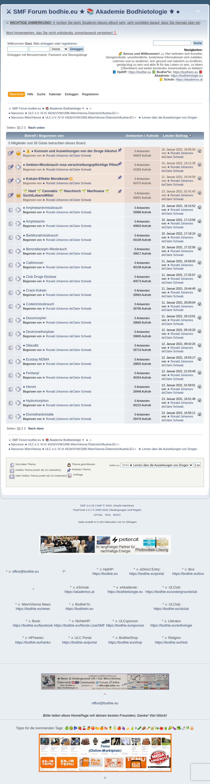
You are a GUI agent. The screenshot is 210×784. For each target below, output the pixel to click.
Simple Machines (123, 505)
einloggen (47, 43)
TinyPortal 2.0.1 (82, 509)
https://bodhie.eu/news (33, 609)
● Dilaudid (30, 345)
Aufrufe (152, 136)
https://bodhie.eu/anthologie (171, 625)
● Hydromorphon (35, 401)
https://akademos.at (189, 79)
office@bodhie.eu (25, 571)
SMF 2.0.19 (87, 505)
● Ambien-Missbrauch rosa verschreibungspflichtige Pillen (70, 165)
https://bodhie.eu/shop (125, 642)
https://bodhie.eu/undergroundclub (171, 592)
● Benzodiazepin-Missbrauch (45, 249)
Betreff (30, 136)
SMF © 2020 (104, 505)
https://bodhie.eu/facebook (33, 625)
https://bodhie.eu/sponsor (125, 625)
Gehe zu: (114, 465)
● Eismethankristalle (38, 414)
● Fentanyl (31, 373)
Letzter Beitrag (177, 136)
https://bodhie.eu (140, 72)
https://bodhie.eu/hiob (171, 642)
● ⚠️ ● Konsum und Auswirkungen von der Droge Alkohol (70, 151)
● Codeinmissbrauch (38, 304)
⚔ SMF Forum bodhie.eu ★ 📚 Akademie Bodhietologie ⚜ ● (93, 11)
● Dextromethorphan (38, 332)
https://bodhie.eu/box (188, 574)
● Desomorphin (34, 318)
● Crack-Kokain (34, 290)
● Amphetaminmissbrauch (42, 208)
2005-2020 (101, 509)
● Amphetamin (34, 221)
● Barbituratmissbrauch (40, 235)
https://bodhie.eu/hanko (33, 642)
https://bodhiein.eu (185, 72)
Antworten (134, 136)
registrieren (69, 43)
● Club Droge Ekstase (39, 277)
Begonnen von (51, 136)
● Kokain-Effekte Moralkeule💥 (48, 179)
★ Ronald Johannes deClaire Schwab (66, 155)
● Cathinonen (33, 263)
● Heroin (29, 387)
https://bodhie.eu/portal (146, 574)
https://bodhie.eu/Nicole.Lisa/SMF (79, 625)
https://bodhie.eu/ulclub (171, 609)
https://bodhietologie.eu (187, 75)
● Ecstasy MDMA (36, 359)
